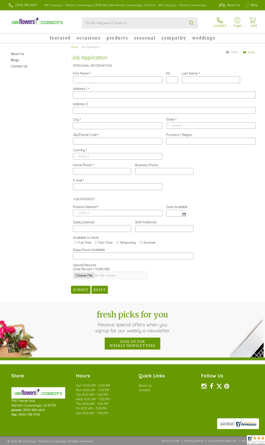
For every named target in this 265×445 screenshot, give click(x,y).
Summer (150, 243)
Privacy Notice (193, 441)
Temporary (128, 243)
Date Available (176, 207)
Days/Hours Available (89, 250)
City (77, 119)
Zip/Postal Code (86, 135)
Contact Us (19, 66)
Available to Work (86, 238)
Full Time (85, 243)
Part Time (105, 243)
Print (232, 52)
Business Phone (146, 165)
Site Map (247, 441)
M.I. (168, 73)
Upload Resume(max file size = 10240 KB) (91, 267)
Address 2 (80, 104)
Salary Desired (83, 222)
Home (74, 46)
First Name (82, 73)
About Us (17, 54)
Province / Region (179, 135)
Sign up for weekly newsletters (132, 344)
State (171, 119)
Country (80, 150)
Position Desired (86, 207)
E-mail (78, 180)
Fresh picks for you (132, 322)
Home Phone (83, 165)
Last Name (191, 73)
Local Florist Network (222, 441)
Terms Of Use (170, 441)
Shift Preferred (145, 222)
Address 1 (81, 89)
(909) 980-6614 (26, 5)
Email (249, 52)
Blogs (15, 60)
